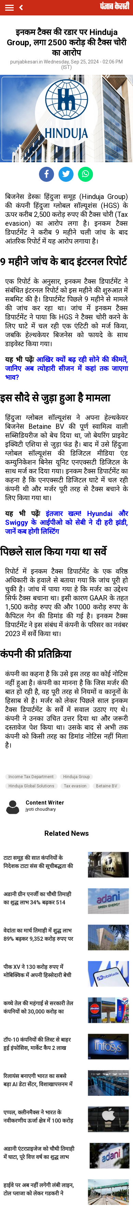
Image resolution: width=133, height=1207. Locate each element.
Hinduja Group (76, 776)
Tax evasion (75, 786)
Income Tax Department (31, 776)
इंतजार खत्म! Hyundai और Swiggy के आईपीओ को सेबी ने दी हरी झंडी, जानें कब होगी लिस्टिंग (66, 522)
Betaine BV (106, 786)
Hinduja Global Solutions (31, 786)
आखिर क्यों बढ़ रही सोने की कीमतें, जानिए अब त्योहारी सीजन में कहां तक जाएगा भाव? (66, 368)
